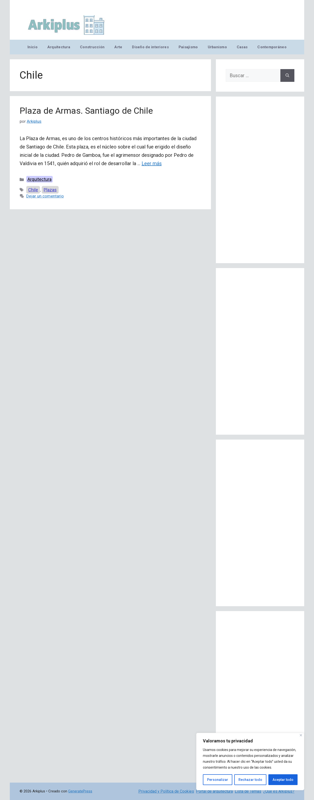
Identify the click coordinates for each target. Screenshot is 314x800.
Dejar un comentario (45, 196)
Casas (242, 47)
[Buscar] (287, 75)
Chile (33, 189)
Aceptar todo (283, 780)
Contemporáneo (272, 47)
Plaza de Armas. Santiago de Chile (86, 111)
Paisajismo (188, 47)
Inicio (32, 47)
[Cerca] (301, 735)
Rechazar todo (250, 780)
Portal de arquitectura (214, 791)
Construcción (92, 47)
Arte (118, 47)
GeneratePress (80, 791)
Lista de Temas (248, 791)
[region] (250, 761)
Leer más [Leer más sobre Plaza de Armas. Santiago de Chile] (152, 163)
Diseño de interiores (150, 47)
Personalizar (217, 780)
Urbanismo (217, 47)
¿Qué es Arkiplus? (278, 791)
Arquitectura (58, 47)
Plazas (50, 189)
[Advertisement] (260, 179)
